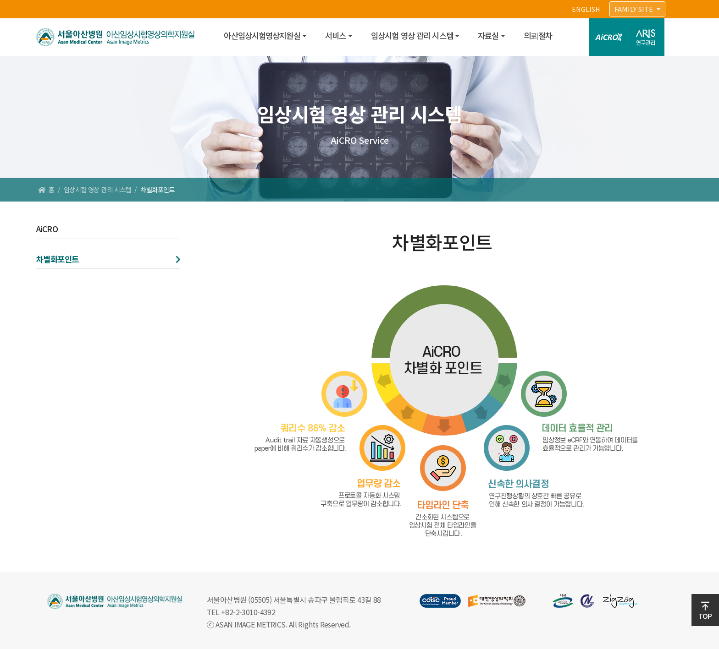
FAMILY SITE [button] (634, 9)
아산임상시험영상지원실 (262, 35)
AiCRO (47, 229)
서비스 (335, 35)
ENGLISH (586, 9)
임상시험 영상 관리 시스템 (412, 35)
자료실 (488, 35)
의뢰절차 (538, 35)
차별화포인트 (57, 259)
